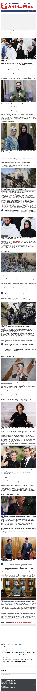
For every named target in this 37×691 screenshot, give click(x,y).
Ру (1, 0)
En (4, 0)
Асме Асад (29, 352)
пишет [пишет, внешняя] (4, 202)
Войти (34, 0)
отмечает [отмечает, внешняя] (13, 195)
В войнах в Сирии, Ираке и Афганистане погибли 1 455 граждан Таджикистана (16, 326)
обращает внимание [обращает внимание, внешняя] (16, 241)
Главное (3, 10)
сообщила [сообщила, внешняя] (24, 480)
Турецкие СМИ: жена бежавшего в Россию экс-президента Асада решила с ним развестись (18, 469)
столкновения (25, 70)
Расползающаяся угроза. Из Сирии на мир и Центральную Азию (13, 189)
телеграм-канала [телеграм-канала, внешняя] (6, 526)
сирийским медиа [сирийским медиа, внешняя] (13, 279)
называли (6, 391)
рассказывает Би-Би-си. (5, 68)
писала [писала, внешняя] (23, 471)
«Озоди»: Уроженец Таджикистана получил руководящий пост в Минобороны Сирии (17, 601)
